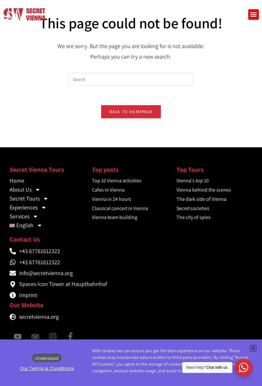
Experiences (28, 207)
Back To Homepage (131, 111)
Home (17, 180)
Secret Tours (29, 198)
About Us (25, 189)
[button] (253, 14)
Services (24, 216)
